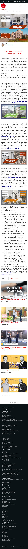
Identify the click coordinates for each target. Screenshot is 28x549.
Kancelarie (4, 512)
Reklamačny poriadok (7, 414)
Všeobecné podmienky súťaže (8, 520)
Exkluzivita (4, 532)
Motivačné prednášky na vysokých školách (11, 474)
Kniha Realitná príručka (7, 468)
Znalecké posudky (6, 527)
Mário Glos (3, 9)
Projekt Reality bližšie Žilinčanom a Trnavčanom (12, 469)
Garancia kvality (5, 428)
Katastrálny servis (6, 540)
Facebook (4, 517)
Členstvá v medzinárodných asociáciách (10, 430)
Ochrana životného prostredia (8, 476)
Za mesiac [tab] (4, 278)
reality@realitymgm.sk (19, 1)
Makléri (3, 514)
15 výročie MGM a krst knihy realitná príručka (11, 458)
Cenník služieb (5, 412)
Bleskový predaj (5, 445)
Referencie (4, 506)
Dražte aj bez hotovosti (7, 441)
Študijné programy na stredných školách (10, 472)
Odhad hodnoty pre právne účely (9, 526)
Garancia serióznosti (6, 429)
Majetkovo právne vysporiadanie (9, 523)
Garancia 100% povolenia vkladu (9, 425)
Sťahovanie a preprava (7, 529)
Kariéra (3, 462)
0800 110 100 (6, 1)
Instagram (4, 519)
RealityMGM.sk (8, 547)
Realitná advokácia (6, 539)
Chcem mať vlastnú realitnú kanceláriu (10, 453)
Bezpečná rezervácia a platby (8, 433)
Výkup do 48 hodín (6, 438)
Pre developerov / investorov (8, 538)
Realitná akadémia (6, 502)
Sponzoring (4, 470)
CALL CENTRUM (5, 511)
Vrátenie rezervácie (6, 434)
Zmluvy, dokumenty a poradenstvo (9, 499)
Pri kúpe (4, 535)
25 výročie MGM (5, 460)
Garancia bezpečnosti (7, 426)
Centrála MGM (5, 510)
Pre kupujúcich (5, 488)
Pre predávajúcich (6, 489)
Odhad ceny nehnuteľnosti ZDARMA (9, 446)
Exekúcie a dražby (6, 495)
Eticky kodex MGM (6, 416)
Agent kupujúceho (6, 439)
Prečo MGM (4, 451)
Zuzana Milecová (9, 44)
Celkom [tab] (17, 278)
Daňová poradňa (6, 493)
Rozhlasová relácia (6, 466)
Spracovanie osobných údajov (8, 419)
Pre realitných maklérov (7, 497)
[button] (20, 5)
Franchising (4, 452)
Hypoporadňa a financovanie (8, 492)
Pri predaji (4, 534)
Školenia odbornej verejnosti (8, 473)
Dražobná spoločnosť (7, 447)
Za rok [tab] (11, 278)
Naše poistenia (5, 432)
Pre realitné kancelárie (7, 496)
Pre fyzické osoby (6, 487)
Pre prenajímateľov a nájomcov (9, 491)
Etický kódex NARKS (6, 415)
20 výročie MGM (5, 459)
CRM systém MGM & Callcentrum (9, 455)
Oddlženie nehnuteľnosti (7, 442)
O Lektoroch (5, 505)
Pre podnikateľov (6, 485)
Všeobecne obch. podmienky (8, 418)
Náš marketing (5, 456)
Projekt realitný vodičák (7, 465)
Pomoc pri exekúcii (6, 443)
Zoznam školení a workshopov (8, 504)
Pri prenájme (5, 536)
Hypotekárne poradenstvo (8, 525)
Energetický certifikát (6, 482)
